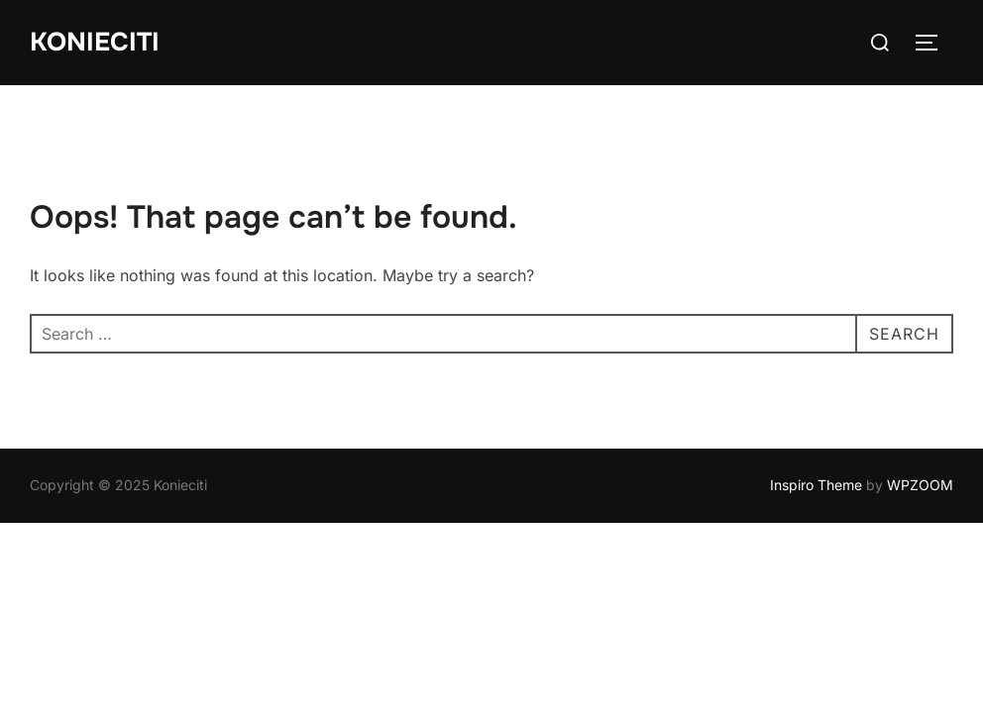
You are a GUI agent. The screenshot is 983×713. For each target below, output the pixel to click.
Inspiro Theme (816, 484)
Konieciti (95, 42)
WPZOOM (920, 484)
